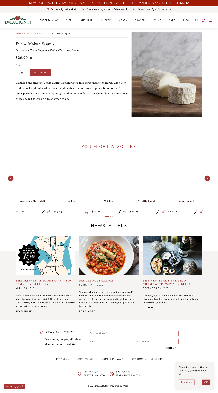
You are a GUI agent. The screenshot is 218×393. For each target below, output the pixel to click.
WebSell (127, 385)
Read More (24, 310)
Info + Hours (137, 358)
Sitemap (156, 358)
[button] (10, 178)
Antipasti (84, 20)
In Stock (19, 65)
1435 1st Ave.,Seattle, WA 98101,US (95, 375)
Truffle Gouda (147, 200)
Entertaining (45, 20)
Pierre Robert (185, 200)
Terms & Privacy (111, 358)
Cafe (171, 20)
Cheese (103, 20)
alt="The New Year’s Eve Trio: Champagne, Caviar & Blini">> (172, 254)
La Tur (70, 200)
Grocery (138, 20)
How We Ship (86, 358)
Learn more (187, 382)
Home (18, 33)
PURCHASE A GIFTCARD (14, 386)
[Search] (196, 20)
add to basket (40, 72)
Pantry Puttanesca (96, 280)
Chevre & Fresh (41, 33)
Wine (156, 20)
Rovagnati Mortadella (32, 200)
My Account (64, 358)
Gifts (65, 20)
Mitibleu (109, 200)
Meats (120, 20)
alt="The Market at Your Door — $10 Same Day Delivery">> (45, 254)
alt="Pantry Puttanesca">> (109, 254)
